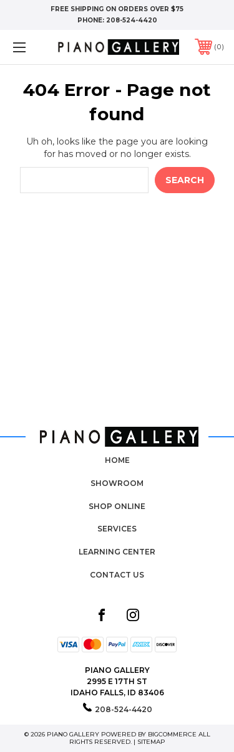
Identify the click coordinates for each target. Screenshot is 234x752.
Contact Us (117, 574)
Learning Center (117, 551)
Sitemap (151, 742)
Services (117, 528)
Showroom (117, 483)
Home (117, 460)
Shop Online (117, 506)
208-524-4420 (131, 20)
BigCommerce (172, 734)
